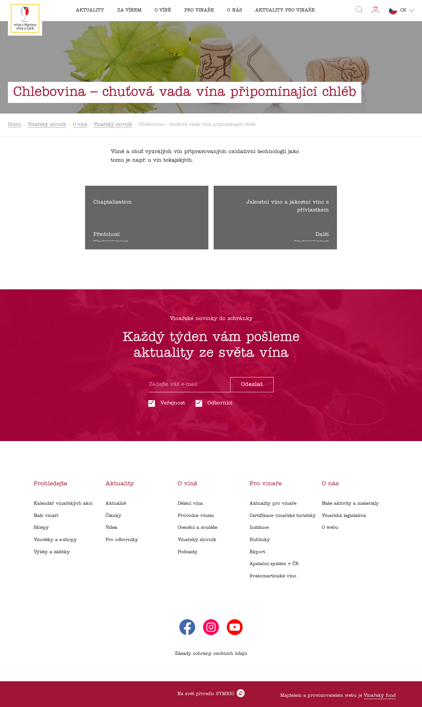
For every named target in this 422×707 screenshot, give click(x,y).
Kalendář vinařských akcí (63, 503)
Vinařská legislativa (344, 516)
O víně (80, 124)
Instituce (259, 528)
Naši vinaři (46, 516)
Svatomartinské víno (273, 576)
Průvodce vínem (196, 516)
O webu (330, 528)
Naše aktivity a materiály (350, 503)
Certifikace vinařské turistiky (283, 516)
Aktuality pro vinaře (273, 503)
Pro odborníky (122, 540)
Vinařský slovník (47, 124)
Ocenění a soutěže (197, 528)
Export (257, 552)
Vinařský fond (380, 695)
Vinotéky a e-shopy (55, 540)
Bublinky (260, 540)
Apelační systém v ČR (274, 564)
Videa (111, 528)
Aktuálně (116, 503)
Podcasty (187, 552)
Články (113, 516)
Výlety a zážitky (52, 552)
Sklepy (41, 528)
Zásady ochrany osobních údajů (211, 654)
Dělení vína (190, 503)
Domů (14, 124)
